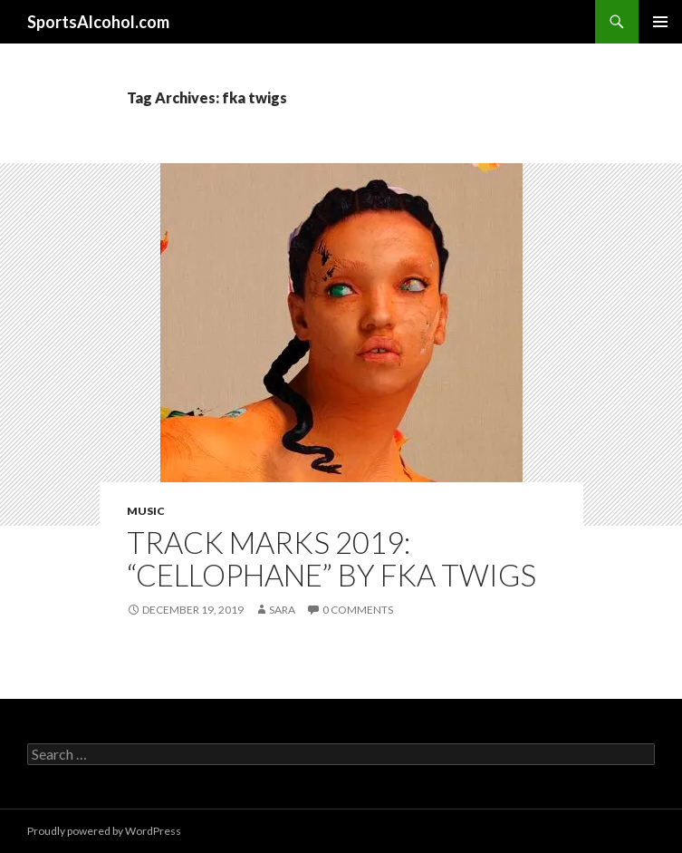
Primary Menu (660, 22)
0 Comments (357, 609)
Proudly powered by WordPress (104, 831)
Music (146, 511)
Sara (282, 609)
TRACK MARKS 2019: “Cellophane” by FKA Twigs (331, 558)
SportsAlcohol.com (98, 22)
